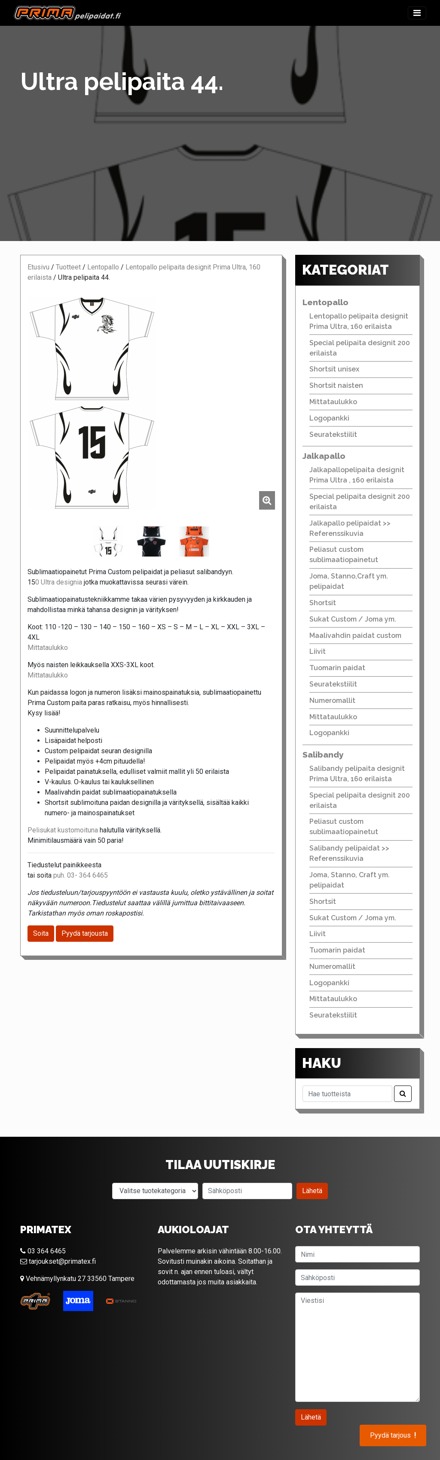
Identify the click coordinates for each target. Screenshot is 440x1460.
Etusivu (38, 267)
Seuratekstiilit (333, 434)
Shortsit (322, 603)
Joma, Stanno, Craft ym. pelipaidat (349, 880)
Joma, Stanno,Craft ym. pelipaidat (348, 581)
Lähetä (312, 1191)
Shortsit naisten (336, 385)
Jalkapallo (323, 456)
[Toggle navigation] (417, 12)
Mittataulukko (48, 647)
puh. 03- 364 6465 (80, 875)
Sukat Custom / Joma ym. (352, 619)
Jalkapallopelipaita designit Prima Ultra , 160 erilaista (356, 475)
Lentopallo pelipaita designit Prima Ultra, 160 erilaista (358, 321)
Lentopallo (103, 267)
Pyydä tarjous (393, 1435)
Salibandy (323, 754)
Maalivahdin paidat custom (355, 635)
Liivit (317, 651)
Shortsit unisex (334, 369)
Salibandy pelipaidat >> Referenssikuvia (349, 853)
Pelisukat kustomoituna (63, 830)
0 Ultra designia (58, 582)
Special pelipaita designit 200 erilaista (359, 348)
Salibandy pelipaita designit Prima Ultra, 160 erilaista (357, 773)
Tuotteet (68, 267)
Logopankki (329, 418)
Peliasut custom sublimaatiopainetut (343, 554)
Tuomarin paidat (337, 668)
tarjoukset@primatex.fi (58, 1261)
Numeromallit (332, 700)
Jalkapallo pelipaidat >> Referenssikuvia (350, 528)
